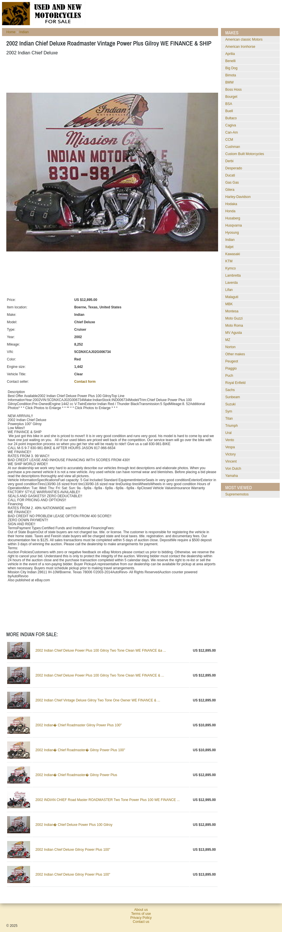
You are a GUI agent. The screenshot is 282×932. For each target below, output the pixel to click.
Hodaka (231, 204)
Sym (228, 411)
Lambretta (233, 275)
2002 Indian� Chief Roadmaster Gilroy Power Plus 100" (78, 725)
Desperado (233, 168)
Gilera (229, 190)
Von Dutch (233, 469)
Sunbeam (232, 397)
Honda (230, 211)
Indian (24, 32)
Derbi (229, 161)
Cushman (232, 147)
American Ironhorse (240, 47)
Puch (229, 376)
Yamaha (231, 476)
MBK (229, 304)
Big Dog (231, 68)
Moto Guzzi (234, 318)
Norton (230, 347)
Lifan (229, 290)
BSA (228, 104)
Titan (229, 419)
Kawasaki (232, 254)
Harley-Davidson (238, 197)
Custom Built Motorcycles (244, 154)
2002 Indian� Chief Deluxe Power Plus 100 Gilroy (73, 825)
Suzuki (230, 404)
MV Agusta (233, 333)
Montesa (231, 311)
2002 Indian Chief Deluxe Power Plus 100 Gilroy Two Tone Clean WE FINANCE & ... (99, 675)
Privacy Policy (141, 918)
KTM (228, 261)
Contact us (141, 922)
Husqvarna (233, 225)
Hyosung (232, 233)
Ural (228, 433)
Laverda (231, 283)
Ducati (230, 175)
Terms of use (141, 914)
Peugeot (231, 361)
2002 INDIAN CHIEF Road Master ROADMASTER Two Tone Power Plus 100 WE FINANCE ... (107, 800)
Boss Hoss (233, 90)
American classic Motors (244, 39)
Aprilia (230, 54)
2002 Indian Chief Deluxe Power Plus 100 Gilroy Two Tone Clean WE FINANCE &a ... (100, 651)
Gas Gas (232, 183)
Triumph (231, 426)
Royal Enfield (235, 383)
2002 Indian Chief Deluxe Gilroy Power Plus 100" (72, 850)
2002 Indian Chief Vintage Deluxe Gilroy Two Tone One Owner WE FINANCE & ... (97, 700)
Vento (229, 440)
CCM (229, 140)
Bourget (231, 97)
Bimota (230, 75)
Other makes (235, 354)
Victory (230, 454)
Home (10, 32)
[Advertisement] (110, 74)
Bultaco (231, 118)
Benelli (230, 61)
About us (141, 910)
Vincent (231, 461)
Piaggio (231, 368)
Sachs (230, 390)
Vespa (230, 447)
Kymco (230, 268)
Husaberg (232, 218)
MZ (227, 340)
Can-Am (231, 132)
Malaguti (231, 297)
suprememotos (236, 494)
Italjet (229, 247)
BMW (229, 82)
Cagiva (230, 125)
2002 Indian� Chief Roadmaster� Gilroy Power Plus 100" (80, 750)
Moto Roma (234, 326)
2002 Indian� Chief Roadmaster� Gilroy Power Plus (76, 775)
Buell (229, 111)
